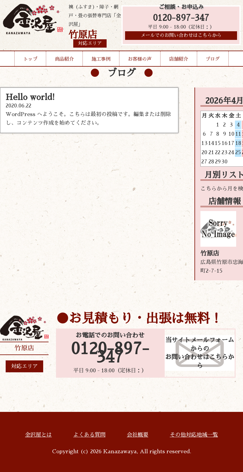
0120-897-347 (181, 18)
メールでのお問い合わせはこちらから (181, 37)
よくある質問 (89, 434)
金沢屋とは (38, 434)
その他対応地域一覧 (194, 434)
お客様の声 (140, 59)
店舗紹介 (178, 59)
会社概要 (137, 434)
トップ (30, 59)
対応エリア (24, 366)
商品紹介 (64, 59)
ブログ (212, 59)
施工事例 (100, 59)
